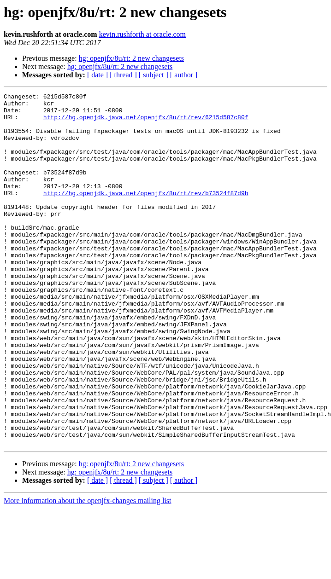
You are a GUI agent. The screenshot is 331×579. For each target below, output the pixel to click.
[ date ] (97, 75)
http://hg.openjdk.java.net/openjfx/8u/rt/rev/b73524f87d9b (145, 213)
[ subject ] (153, 75)
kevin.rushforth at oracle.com (142, 34)
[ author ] (184, 75)
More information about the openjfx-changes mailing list (87, 571)
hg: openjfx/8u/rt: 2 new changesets (131, 58)
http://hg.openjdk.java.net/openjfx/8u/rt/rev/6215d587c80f (145, 122)
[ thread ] (123, 75)
